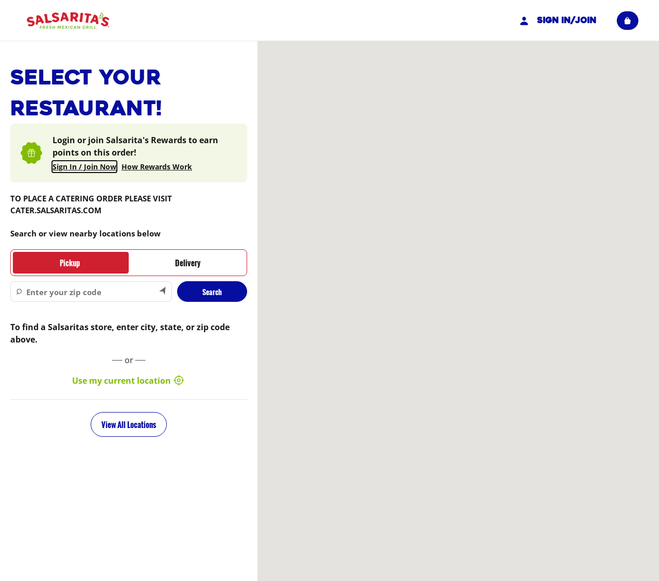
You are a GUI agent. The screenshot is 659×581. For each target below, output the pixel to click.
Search (212, 291)
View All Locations (128, 424)
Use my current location (128, 380)
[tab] (70, 263)
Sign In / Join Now (84, 167)
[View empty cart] (627, 20)
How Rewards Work (157, 167)
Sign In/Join (556, 20)
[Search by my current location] (163, 291)
